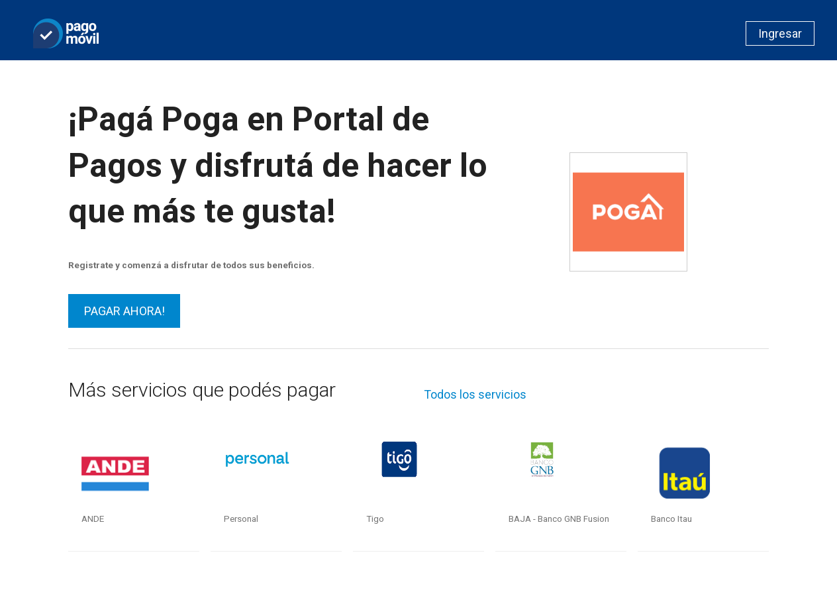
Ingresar (780, 33)
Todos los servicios (475, 394)
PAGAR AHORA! (124, 311)
